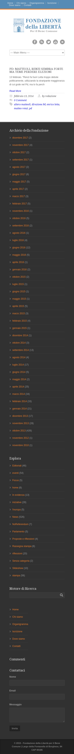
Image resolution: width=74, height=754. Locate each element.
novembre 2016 (20, 211)
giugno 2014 (18, 372)
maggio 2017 (19, 181)
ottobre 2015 (19, 276)
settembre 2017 (20, 159)
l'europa (16, 509)
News (15, 517)
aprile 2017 (18, 189)
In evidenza (18, 495)
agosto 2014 (18, 357)
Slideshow (17, 568)
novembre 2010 (20, 445)
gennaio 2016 (19, 269)
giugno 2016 (18, 247)
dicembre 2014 (20, 335)
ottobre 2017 (19, 152)
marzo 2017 (18, 196)
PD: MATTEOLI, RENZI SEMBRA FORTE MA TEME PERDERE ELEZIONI (36, 70)
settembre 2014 (20, 350)
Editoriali (17, 465)
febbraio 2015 (19, 320)
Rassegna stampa (22, 546)
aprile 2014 (18, 386)
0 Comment (20, 100)
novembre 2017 (20, 145)
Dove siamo (15, 5)
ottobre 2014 (19, 342)
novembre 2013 (20, 423)
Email (12, 690)
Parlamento (18, 531)
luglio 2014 (18, 364)
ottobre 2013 (19, 430)
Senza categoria (21, 560)
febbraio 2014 (19, 401)
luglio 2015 (18, 284)
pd (30, 108)
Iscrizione (51, 3)
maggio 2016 (19, 255)
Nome (12, 676)
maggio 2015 (19, 298)
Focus (15, 480)
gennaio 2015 (19, 328)
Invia (15, 728)
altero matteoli (22, 104)
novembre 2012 (20, 438)
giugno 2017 (18, 174)
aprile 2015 (18, 306)
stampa (16, 575)
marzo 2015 (18, 313)
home (15, 487)
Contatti (27, 5)
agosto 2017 (18, 167)
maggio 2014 (19, 379)
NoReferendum (20, 524)
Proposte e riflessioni (23, 538)
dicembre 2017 (20, 137)
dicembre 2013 (20, 416)
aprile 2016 (18, 262)
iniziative (17, 502)
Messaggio (15, 704)
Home (10, 3)
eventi (15, 473)
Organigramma (37, 3)
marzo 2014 (18, 394)
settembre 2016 (20, 225)
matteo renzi (21, 108)
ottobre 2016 (19, 218)
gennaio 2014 (19, 408)
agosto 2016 (18, 233)
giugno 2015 (18, 291)
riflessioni (17, 553)
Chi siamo (21, 3)
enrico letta (53, 104)
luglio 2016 (18, 240)
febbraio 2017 (19, 203)
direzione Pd (39, 104)
